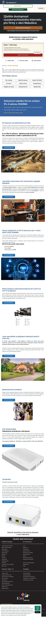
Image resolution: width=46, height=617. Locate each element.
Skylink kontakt (26, 578)
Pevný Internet (4, 579)
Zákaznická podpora (27, 574)
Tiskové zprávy (26, 549)
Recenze (24, 555)
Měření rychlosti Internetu (6, 547)
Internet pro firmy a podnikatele (7, 576)
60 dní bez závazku (22, 60)
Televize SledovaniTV (6, 583)
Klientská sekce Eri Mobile (28, 552)
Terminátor (4, 557)
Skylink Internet (26, 564)
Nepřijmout (38, 612)
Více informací (8, 147)
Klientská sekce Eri (26, 550)
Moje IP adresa (4, 549)
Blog (3, 562)
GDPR (24, 566)
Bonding (3, 555)
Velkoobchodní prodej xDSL (28, 579)
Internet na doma (5, 573)
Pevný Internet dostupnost (28, 557)
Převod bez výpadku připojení (28, 562)
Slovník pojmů (4, 559)
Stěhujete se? (4, 554)
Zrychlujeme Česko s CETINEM (7, 564)
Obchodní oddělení (26, 573)
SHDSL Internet (4, 586)
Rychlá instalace (36, 60)
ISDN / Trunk (4, 566)
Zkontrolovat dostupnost (23, 27)
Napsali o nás (25, 547)
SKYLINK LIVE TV (33, 578)
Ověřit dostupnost (17, 9)
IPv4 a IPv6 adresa (5, 550)
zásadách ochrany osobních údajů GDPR (17, 615)
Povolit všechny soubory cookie (37, 608)
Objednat (41, 8)
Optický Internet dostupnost (28, 559)
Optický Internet (5, 578)
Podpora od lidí (9, 60)
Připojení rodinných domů (6, 574)
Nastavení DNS (4, 552)
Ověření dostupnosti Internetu (7, 545)
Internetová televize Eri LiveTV (7, 581)
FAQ (5, 562)
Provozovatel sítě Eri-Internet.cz (29, 576)
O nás (24, 545)
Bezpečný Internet (5, 588)
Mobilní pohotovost (26, 554)
